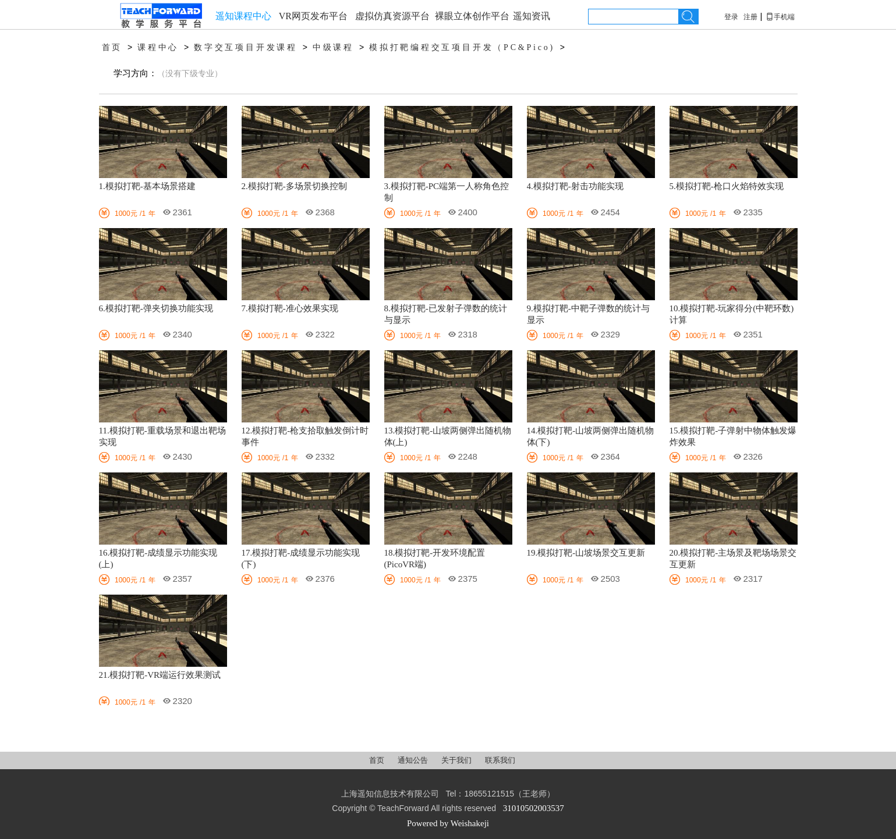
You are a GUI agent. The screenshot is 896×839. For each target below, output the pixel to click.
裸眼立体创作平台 (472, 16)
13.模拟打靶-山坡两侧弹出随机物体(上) (448, 436)
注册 (750, 17)
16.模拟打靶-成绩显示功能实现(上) (158, 558)
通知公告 (414, 760)
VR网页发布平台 (313, 16)
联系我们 (500, 760)
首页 (112, 47)
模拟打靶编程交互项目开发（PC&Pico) (462, 47)
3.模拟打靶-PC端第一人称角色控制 (446, 192)
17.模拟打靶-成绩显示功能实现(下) (301, 558)
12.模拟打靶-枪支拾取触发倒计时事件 (305, 436)
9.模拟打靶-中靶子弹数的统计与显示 (588, 314)
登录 (731, 17)
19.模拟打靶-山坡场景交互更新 (586, 552)
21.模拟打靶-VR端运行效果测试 (160, 675)
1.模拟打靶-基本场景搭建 (147, 186)
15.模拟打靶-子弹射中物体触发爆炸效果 (733, 436)
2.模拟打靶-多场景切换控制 (294, 186)
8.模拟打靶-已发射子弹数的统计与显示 (445, 314)
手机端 (780, 17)
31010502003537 (533, 808)
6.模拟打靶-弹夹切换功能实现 (156, 308)
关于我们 (457, 760)
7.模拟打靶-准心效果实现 (290, 308)
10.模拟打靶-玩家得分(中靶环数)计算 (732, 314)
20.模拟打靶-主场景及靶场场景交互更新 (733, 558)
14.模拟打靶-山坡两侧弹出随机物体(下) (590, 436)
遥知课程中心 (243, 16)
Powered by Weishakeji (448, 823)
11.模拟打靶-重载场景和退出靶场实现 (162, 436)
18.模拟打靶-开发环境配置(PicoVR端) (435, 558)
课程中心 (158, 47)
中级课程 (333, 47)
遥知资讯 (531, 16)
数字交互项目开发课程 (246, 47)
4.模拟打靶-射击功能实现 (575, 186)
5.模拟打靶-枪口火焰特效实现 (727, 186)
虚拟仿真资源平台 (392, 16)
